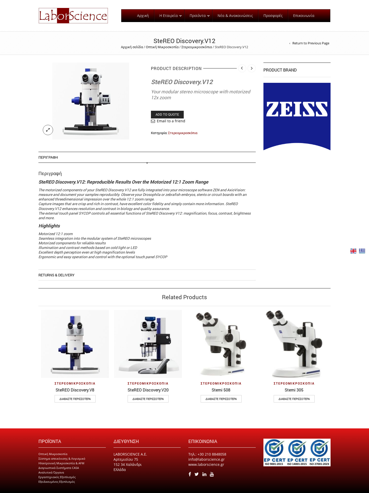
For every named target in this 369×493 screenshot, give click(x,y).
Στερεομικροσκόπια (196, 47)
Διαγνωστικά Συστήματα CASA (58, 468)
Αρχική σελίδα (132, 47)
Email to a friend (171, 120)
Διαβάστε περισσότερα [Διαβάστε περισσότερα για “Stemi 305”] (294, 399)
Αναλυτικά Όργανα (51, 472)
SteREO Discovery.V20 (148, 390)
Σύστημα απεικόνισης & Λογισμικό (61, 458)
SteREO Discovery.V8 (75, 390)
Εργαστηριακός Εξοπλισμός (57, 477)
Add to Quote (167, 114)
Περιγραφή (48, 157)
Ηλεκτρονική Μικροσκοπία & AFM (61, 463)
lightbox (48, 130)
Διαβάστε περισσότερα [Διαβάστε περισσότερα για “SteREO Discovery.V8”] (75, 399)
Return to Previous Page (310, 43)
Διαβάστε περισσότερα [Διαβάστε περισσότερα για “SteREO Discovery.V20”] (148, 399)
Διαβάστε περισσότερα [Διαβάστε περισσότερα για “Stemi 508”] (221, 399)
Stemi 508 (221, 390)
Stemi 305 (294, 390)
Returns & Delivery (56, 275)
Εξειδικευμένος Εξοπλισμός (56, 482)
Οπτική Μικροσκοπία (162, 47)
